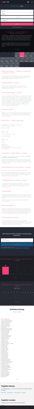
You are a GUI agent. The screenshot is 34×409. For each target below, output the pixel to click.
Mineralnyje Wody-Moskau (6, 329)
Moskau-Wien (4, 346)
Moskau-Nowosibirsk (6, 359)
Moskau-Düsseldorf (6, 374)
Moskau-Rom (4, 351)
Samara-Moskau (5, 354)
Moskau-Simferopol (5, 322)
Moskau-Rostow (5, 333)
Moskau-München (5, 338)
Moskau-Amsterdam (6, 365)
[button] (15, 277)
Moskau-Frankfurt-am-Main (7, 343)
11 (30, 292)
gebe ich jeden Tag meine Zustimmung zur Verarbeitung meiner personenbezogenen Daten (15, 248)
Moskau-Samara (5, 352)
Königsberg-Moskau (6, 366)
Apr (5, 273)
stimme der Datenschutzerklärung (23, 248)
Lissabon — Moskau (17, 311)
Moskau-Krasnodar (6, 330)
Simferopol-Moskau (5, 324)
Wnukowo (16, 157)
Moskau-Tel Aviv (5, 344)
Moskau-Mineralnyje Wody (6, 328)
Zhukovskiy (28, 156)
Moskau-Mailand (5, 368)
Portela (2, 405)
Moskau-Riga (4, 345)
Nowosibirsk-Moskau (6, 360)
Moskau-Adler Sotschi (5, 326)
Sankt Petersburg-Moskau (6, 321)
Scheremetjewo (10, 157)
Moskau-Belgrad (5, 375)
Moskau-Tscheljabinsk (6, 367)
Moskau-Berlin (5, 358)
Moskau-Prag (4, 364)
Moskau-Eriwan (5, 341)
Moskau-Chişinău (5, 342)
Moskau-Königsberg (6, 362)
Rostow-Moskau (5, 334)
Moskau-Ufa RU (5, 349)
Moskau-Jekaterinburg (6, 335)
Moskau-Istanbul (5, 337)
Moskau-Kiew (4, 327)
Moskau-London (5, 348)
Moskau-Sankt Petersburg (6, 320)
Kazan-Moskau (5, 353)
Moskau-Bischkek (5, 373)
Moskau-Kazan (5, 350)
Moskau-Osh (4, 376)
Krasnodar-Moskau (6, 332)
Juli (28, 273)
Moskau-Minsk (5, 356)
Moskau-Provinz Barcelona (7, 361)
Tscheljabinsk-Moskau (6, 369)
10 (28, 292)
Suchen (17, 24)
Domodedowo (4, 157)
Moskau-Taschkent (6, 372)
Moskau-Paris (4, 340)
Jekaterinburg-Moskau (6, 336)
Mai (13, 273)
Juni (20, 273)
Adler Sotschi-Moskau (5, 325)
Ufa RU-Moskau (5, 357)
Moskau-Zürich (5, 370)
